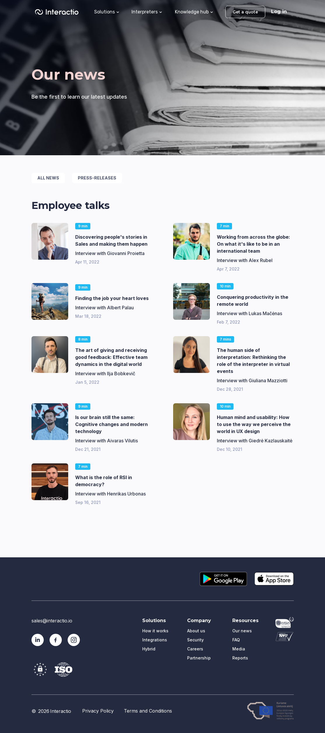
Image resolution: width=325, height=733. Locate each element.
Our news (242, 630)
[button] (106, 11)
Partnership (199, 657)
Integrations (154, 639)
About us (196, 630)
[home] (56, 12)
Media (238, 648)
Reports (240, 657)
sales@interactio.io (51, 621)
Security (195, 639)
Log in (279, 11)
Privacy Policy (98, 711)
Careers (195, 648)
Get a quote (245, 12)
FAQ (236, 639)
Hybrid (148, 648)
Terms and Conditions (148, 711)
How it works (155, 630)
